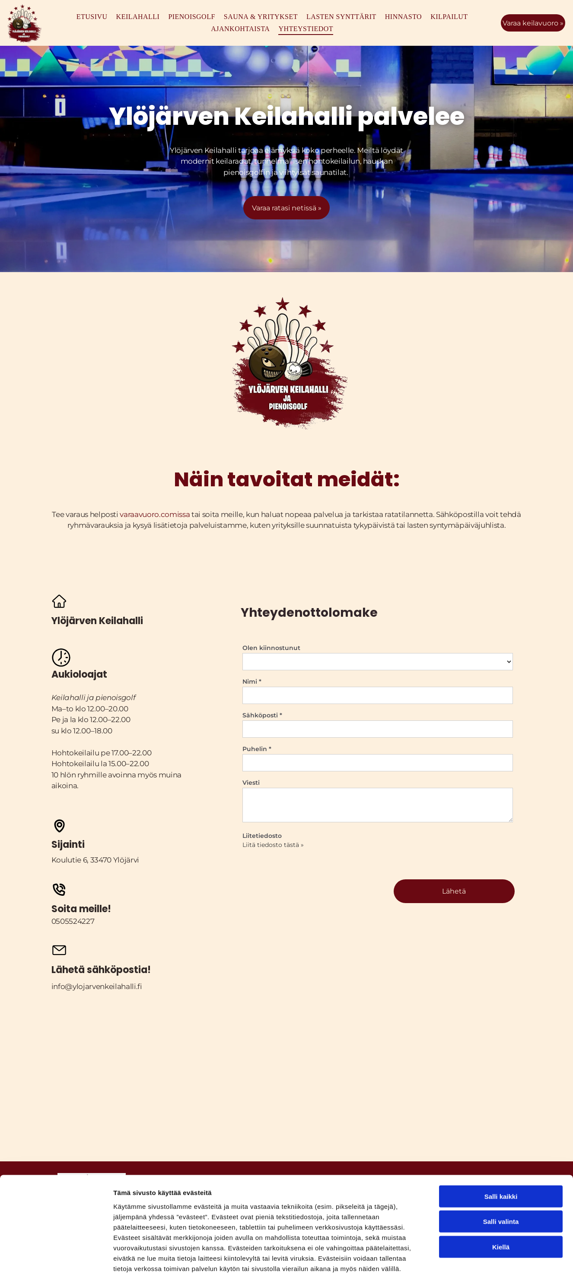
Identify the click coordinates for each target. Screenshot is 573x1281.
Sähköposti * (262, 715)
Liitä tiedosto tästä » (273, 845)
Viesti (251, 782)
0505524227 (73, 921)
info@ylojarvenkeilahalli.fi (96, 986)
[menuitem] (92, 17)
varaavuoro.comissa (155, 514)
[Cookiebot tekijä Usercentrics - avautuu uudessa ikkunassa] (56, 1264)
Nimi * (251, 681)
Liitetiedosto (262, 836)
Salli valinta (501, 1182)
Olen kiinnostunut (271, 648)
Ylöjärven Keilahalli (203, 150)
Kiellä (500, 1207)
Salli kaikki (501, 1157)
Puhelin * (256, 749)
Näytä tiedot (462, 1264)
